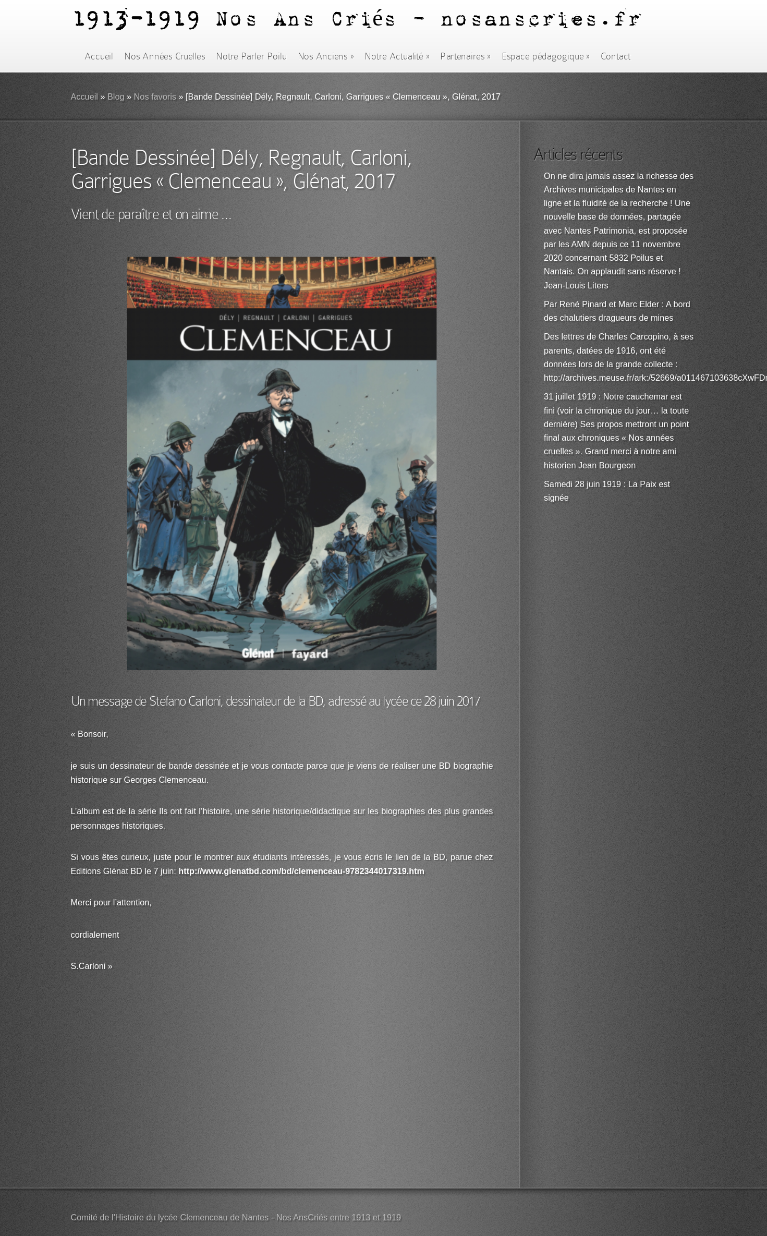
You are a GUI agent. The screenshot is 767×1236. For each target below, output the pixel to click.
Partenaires (465, 56)
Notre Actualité (396, 56)
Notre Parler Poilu (251, 56)
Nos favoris (155, 97)
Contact (616, 56)
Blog (116, 97)
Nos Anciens (326, 56)
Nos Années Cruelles (164, 56)
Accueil (98, 56)
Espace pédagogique (546, 56)
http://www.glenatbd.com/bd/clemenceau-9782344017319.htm (301, 872)
